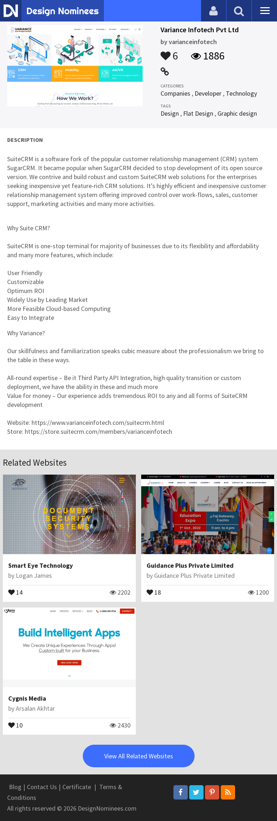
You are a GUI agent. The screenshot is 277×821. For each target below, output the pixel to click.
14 (15, 591)
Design (170, 113)
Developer (208, 93)
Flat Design (198, 113)
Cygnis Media (27, 698)
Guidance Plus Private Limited (190, 565)
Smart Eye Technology (40, 565)
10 (15, 724)
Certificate (76, 787)
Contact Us (42, 787)
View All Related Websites (138, 756)
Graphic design (237, 113)
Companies (175, 93)
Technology (241, 93)
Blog (15, 787)
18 (154, 591)
